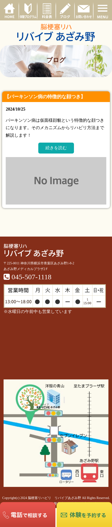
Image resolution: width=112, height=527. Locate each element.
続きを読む (56, 147)
